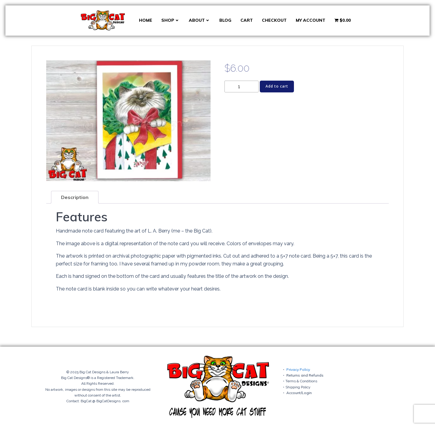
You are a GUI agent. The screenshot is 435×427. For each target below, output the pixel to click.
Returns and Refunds (305, 375)
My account (310, 20)
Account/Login (299, 392)
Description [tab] (75, 197)
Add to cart (277, 86)
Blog (225, 20)
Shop (170, 20)
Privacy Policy (298, 369)
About (199, 20)
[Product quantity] (241, 86)
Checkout (274, 20)
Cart (246, 20)
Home (145, 20)
